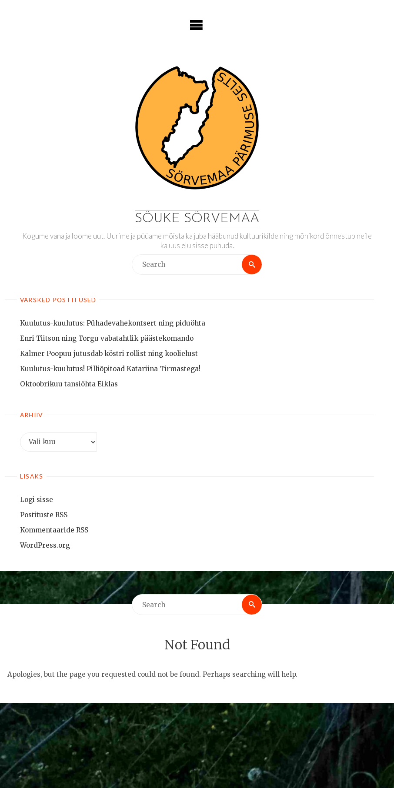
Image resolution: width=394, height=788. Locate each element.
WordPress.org (45, 545)
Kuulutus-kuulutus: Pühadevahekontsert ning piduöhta (112, 323)
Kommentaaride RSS (54, 530)
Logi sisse (36, 499)
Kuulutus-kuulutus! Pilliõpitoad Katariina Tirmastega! (110, 369)
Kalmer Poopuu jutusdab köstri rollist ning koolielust (109, 353)
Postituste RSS (43, 515)
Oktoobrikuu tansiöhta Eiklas (69, 384)
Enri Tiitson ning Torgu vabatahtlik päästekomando (107, 338)
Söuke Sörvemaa (197, 219)
